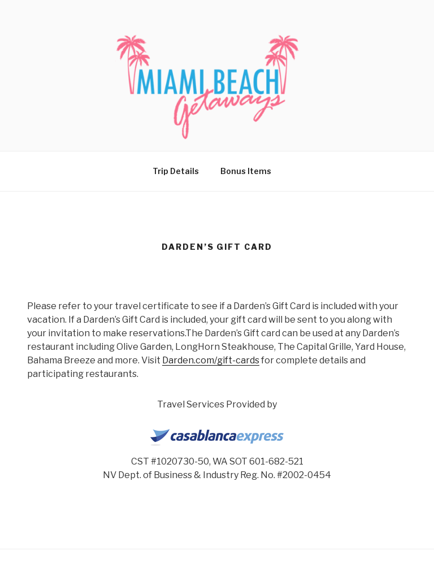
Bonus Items (245, 171)
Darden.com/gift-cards (210, 360)
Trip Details (176, 171)
